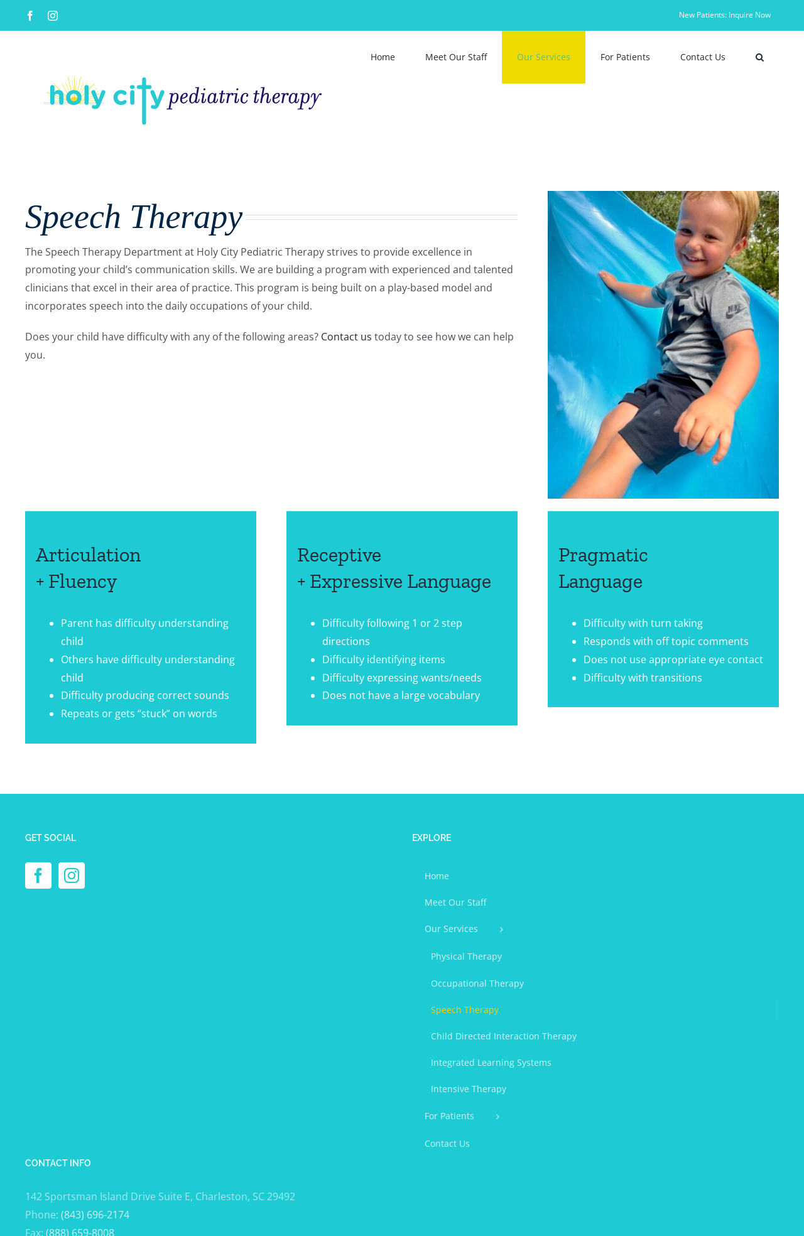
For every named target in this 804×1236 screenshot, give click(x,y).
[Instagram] (71, 875)
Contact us (346, 337)
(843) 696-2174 (95, 1215)
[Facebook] (38, 875)
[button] (760, 57)
